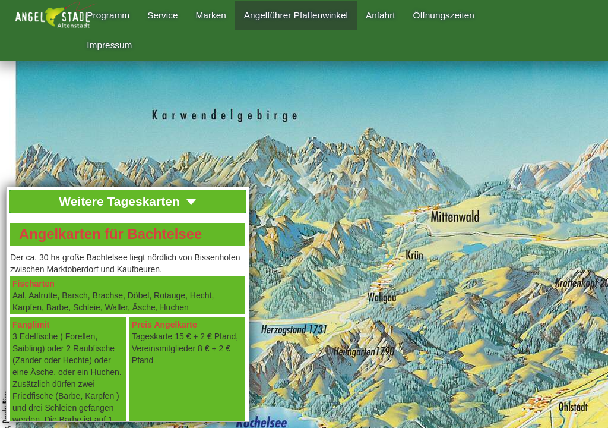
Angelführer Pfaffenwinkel (296, 15)
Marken (211, 15)
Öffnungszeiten (443, 15)
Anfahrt (380, 15)
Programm (108, 15)
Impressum (109, 45)
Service (162, 15)
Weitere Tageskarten (127, 201)
